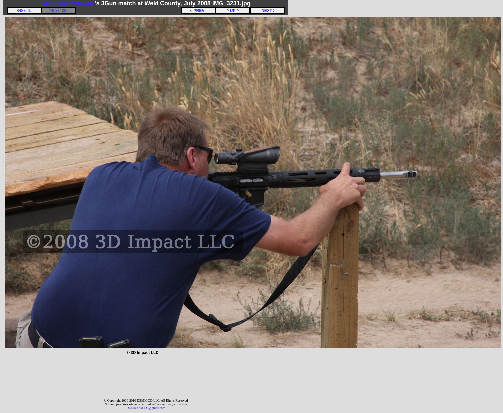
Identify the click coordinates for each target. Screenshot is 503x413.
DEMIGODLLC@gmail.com (145, 408)
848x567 (24, 10)
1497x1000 (58, 10)
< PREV (198, 10)
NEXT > (267, 10)
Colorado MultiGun (68, 3)
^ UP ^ (232, 10)
